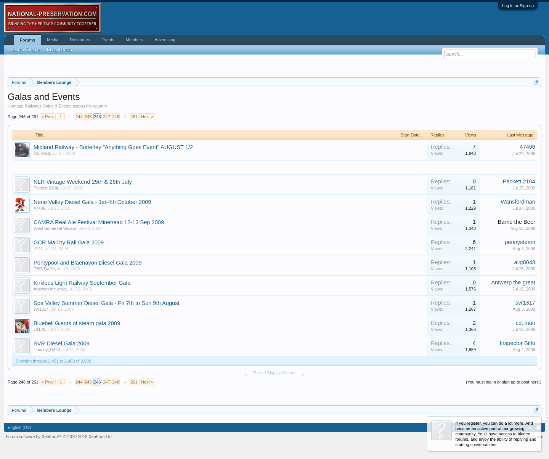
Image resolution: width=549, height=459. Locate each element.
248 (115, 116)
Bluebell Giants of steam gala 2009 (77, 323)
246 (97, 116)
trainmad (42, 153)
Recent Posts (59, 49)
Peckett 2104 (46, 188)
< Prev (48, 116)
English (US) (19, 427)
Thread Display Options (275, 373)
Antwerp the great (50, 289)
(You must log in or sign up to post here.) (503, 382)
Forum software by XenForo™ (59, 436)
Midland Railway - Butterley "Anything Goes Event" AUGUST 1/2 (113, 147)
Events (107, 39)
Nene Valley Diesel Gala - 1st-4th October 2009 (92, 202)
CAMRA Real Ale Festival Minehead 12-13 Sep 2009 (99, 222)
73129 (39, 329)
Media (52, 39)
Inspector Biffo (517, 343)
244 (78, 116)
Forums (27, 40)
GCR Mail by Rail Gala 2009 (69, 242)
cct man (525, 323)
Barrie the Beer (516, 222)
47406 (527, 147)
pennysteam (520, 242)
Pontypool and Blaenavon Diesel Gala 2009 (88, 263)
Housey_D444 (47, 349)
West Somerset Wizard (55, 228)
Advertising (164, 39)
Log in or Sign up (518, 5)
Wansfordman (518, 202)
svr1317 (41, 309)
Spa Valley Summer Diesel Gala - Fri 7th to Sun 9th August (107, 303)
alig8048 (524, 262)
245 (88, 116)
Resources (80, 39)
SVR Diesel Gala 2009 (62, 343)
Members (134, 39)
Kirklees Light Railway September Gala (82, 283)
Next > (147, 116)
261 (133, 116)
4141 (38, 248)
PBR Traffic (44, 268)
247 (106, 116)
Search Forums (25, 49)
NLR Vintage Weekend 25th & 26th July (83, 182)
